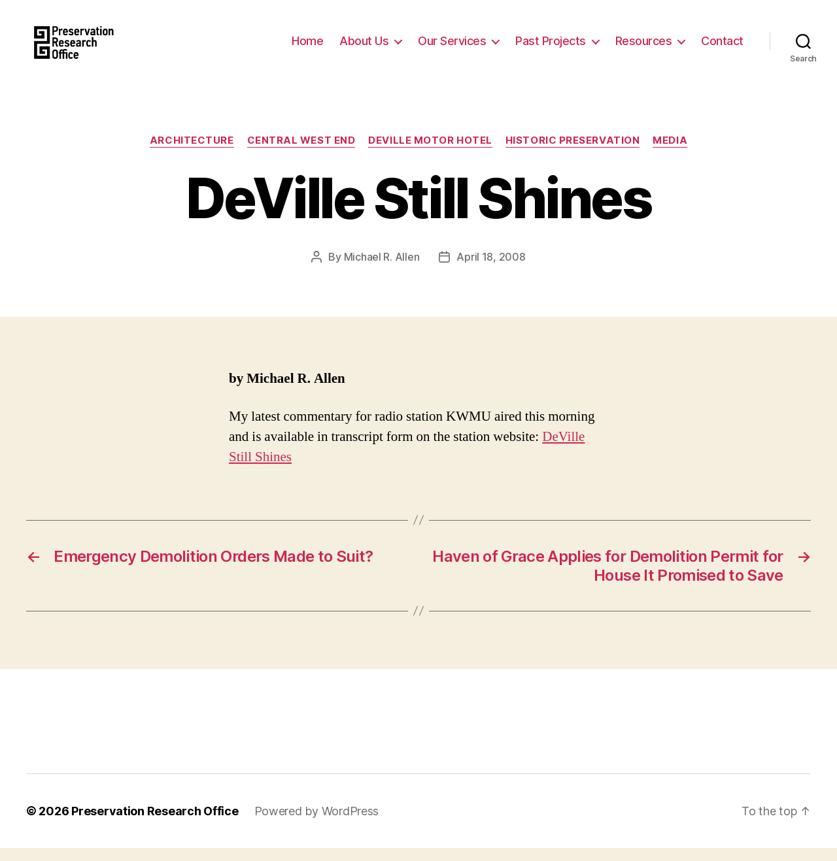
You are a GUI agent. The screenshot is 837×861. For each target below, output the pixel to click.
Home (307, 47)
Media (670, 153)
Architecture (192, 153)
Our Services (452, 47)
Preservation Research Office (154, 824)
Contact (722, 47)
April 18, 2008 (490, 269)
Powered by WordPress (316, 824)
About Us (363, 47)
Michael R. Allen (382, 269)
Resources (643, 47)
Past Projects (550, 47)
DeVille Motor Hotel (430, 153)
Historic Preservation (572, 153)
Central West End (301, 153)
